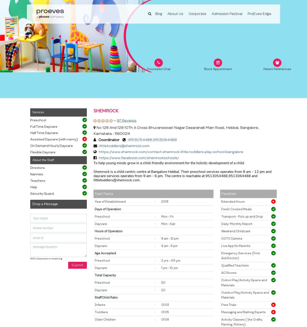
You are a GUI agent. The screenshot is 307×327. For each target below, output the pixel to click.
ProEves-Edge (259, 14)
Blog (158, 14)
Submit (78, 265)
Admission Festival (227, 14)
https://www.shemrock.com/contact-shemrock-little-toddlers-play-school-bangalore (171, 152)
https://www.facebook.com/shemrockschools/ (139, 158)
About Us (175, 14)
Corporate (197, 14)
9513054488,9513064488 (152, 140)
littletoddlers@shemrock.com (125, 146)
